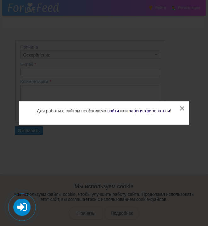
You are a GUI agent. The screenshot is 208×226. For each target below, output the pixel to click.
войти (113, 110)
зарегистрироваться (149, 110)
